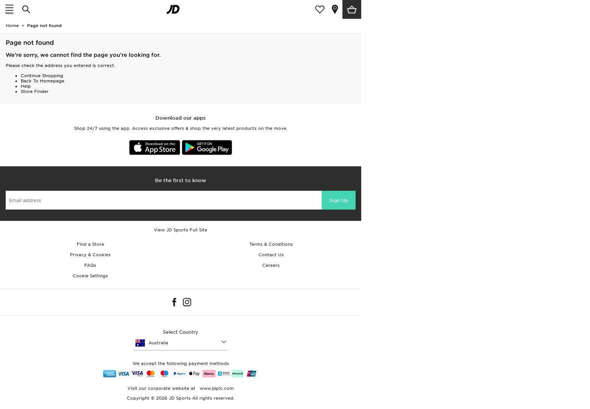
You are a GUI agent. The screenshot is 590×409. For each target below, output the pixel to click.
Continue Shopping (42, 75)
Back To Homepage (42, 81)
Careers (271, 265)
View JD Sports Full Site (180, 230)
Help (26, 86)
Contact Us (271, 254)
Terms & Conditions (271, 244)
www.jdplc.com (216, 388)
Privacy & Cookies (90, 254)
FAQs (90, 265)
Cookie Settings (90, 275)
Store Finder (35, 91)
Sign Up (338, 200)
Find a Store (90, 244)
